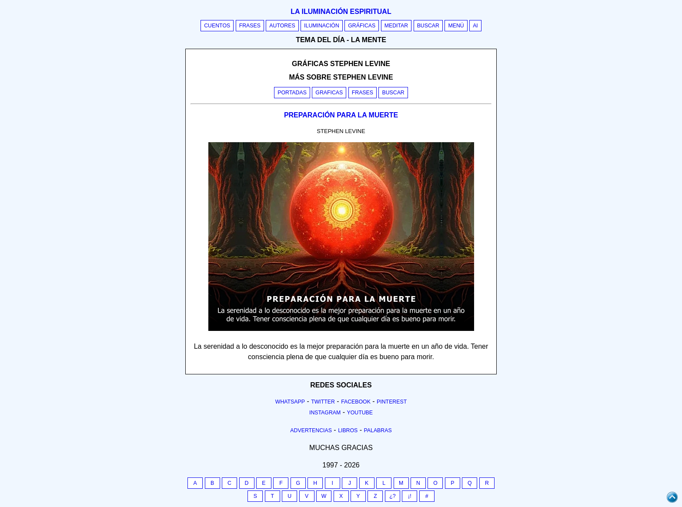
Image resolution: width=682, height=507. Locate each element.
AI (475, 26)
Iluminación (321, 26)
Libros (348, 430)
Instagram (325, 413)
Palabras (378, 430)
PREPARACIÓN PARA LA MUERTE (341, 115)
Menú (456, 26)
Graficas (329, 93)
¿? (392, 496)
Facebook (356, 402)
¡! (409, 496)
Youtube (360, 413)
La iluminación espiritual (341, 11)
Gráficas (361, 26)
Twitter (323, 402)
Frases (250, 26)
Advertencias (311, 430)
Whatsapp (290, 402)
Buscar (428, 26)
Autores (282, 26)
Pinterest (392, 402)
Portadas (292, 93)
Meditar (396, 26)
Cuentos (217, 26)
